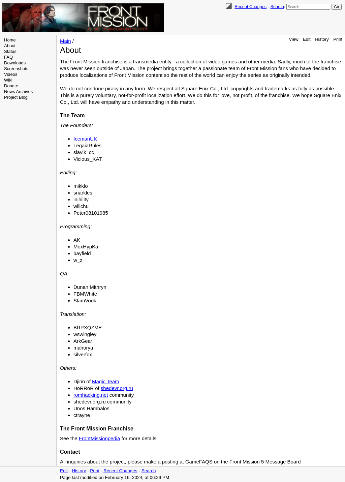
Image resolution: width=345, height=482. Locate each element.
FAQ (8, 57)
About (9, 45)
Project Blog (16, 97)
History (321, 39)
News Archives (18, 91)
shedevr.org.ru (117, 388)
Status (10, 51)
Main (65, 41)
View (294, 39)
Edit (306, 39)
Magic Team (105, 381)
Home (10, 39)
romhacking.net (90, 395)
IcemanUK (85, 139)
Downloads (15, 62)
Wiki (8, 80)
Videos (11, 74)
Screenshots (16, 68)
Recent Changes (250, 6)
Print (337, 39)
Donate (11, 85)
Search (277, 6)
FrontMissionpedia (99, 438)
